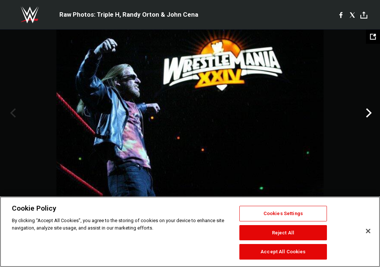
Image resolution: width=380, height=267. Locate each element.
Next (367, 113)
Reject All (283, 232)
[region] (190, 232)
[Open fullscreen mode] (373, 37)
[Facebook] (341, 15)
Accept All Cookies (283, 251)
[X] (352, 15)
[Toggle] (364, 15)
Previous (12, 113)
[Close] (368, 231)
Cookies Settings (283, 213)
